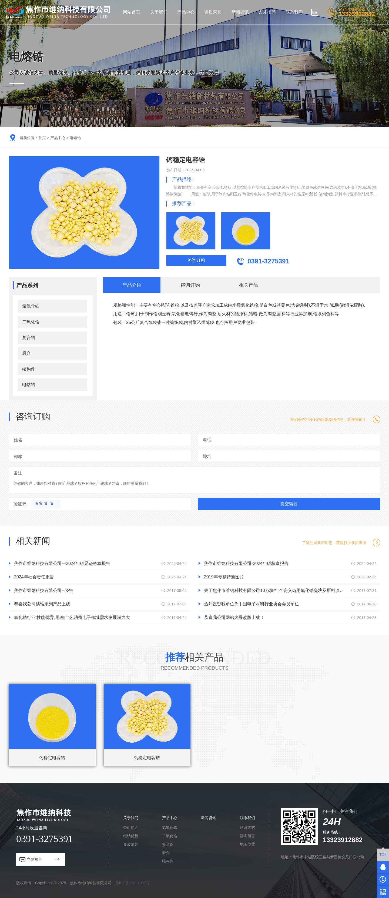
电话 (207, 440)
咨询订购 (196, 260)
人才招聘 (267, 12)
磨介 (26, 353)
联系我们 (294, 12)
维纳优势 (130, 836)
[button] (151, 217)
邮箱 (18, 456)
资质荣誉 (213, 12)
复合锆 (28, 337)
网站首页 (131, 12)
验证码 (20, 504)
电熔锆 (75, 138)
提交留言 (289, 503)
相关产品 (248, 285)
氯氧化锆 (30, 306)
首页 (42, 138)
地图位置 (247, 844)
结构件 (28, 369)
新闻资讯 (240, 12)
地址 (207, 456)
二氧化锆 (30, 322)
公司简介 (130, 827)
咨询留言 (247, 836)
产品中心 (185, 12)
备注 (18, 473)
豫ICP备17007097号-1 (134, 883)
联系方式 (247, 827)
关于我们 (158, 12)
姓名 (18, 440)
